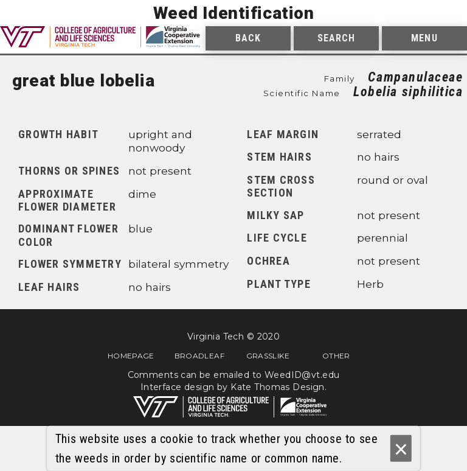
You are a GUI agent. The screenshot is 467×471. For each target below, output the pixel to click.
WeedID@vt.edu (302, 374)
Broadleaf (199, 355)
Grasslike (267, 355)
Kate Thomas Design (277, 387)
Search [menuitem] (336, 38)
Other (336, 355)
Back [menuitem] (248, 38)
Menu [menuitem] (424, 38)
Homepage (131, 355)
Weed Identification (233, 13)
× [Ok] (401, 449)
